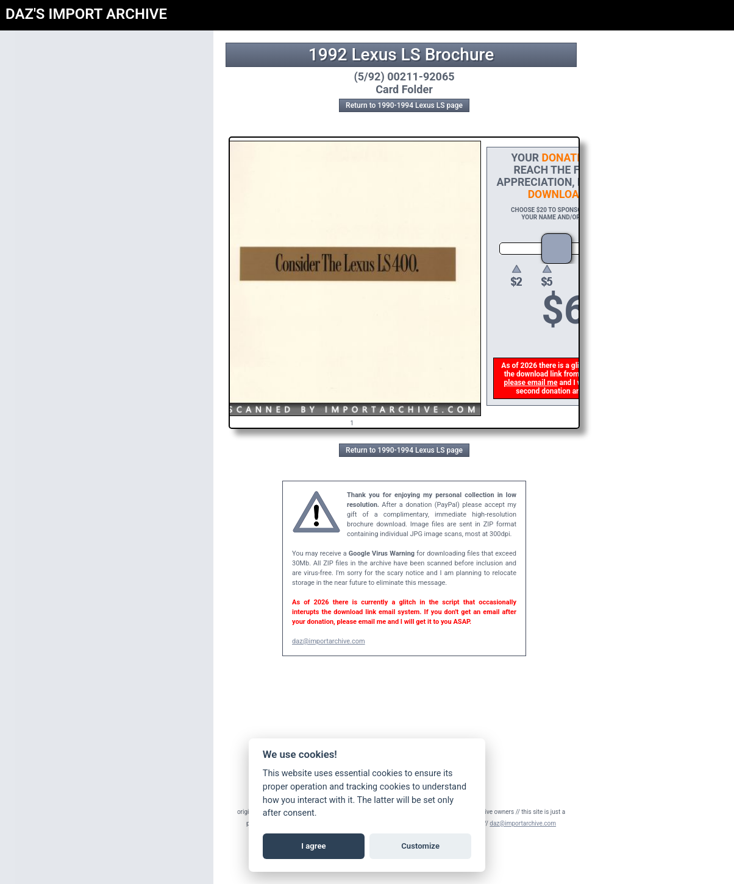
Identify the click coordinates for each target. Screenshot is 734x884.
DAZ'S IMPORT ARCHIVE (86, 14)
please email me (532, 382)
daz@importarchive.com (328, 641)
